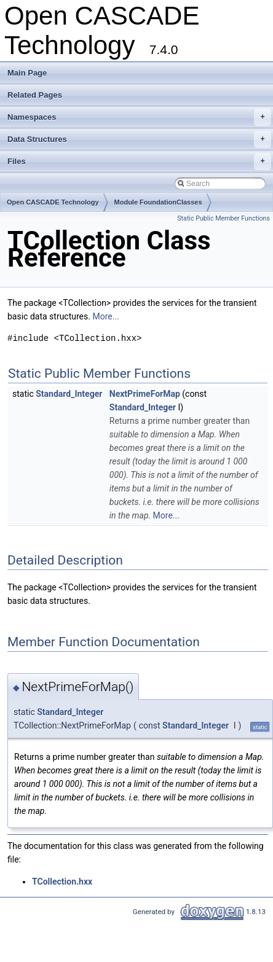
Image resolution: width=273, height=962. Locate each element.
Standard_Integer (69, 394)
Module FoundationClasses (158, 202)
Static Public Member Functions (223, 218)
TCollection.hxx (62, 881)
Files (139, 161)
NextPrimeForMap (144, 394)
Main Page (27, 72)
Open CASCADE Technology (53, 202)
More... (105, 316)
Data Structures (139, 139)
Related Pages (34, 95)
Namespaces (139, 117)
